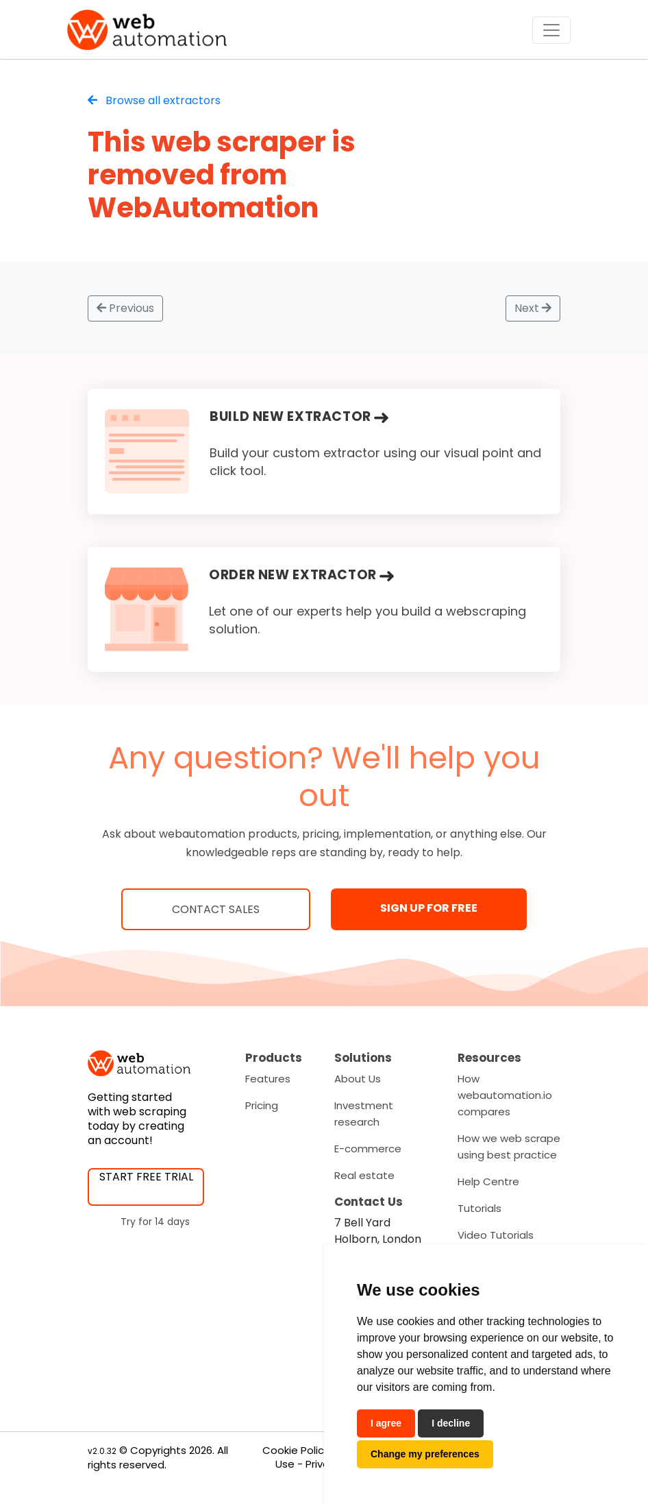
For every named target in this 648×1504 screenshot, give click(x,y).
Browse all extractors (154, 100)
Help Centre (488, 1181)
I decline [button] (451, 1423)
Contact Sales (216, 909)
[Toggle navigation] (551, 30)
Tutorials (479, 1208)
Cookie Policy (295, 1450)
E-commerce (367, 1148)
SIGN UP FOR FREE (428, 908)
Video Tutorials (496, 1235)
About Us (357, 1078)
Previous (125, 308)
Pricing (261, 1105)
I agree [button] (386, 1423)
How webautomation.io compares (505, 1095)
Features (267, 1078)
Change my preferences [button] (425, 1453)
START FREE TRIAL (146, 1177)
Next (532, 308)
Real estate (364, 1175)
